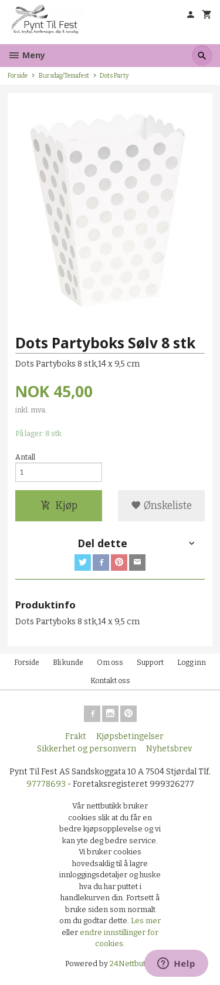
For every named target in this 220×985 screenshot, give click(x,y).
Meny (26, 55)
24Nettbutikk (132, 963)
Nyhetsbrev (169, 749)
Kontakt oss (110, 681)
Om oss (110, 662)
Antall (25, 457)
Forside (18, 75)
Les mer (146, 920)
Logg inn (191, 662)
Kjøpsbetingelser (130, 736)
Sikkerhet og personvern (86, 749)
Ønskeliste (161, 506)
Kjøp (58, 506)
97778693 (46, 784)
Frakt (75, 736)
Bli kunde (68, 662)
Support (150, 662)
